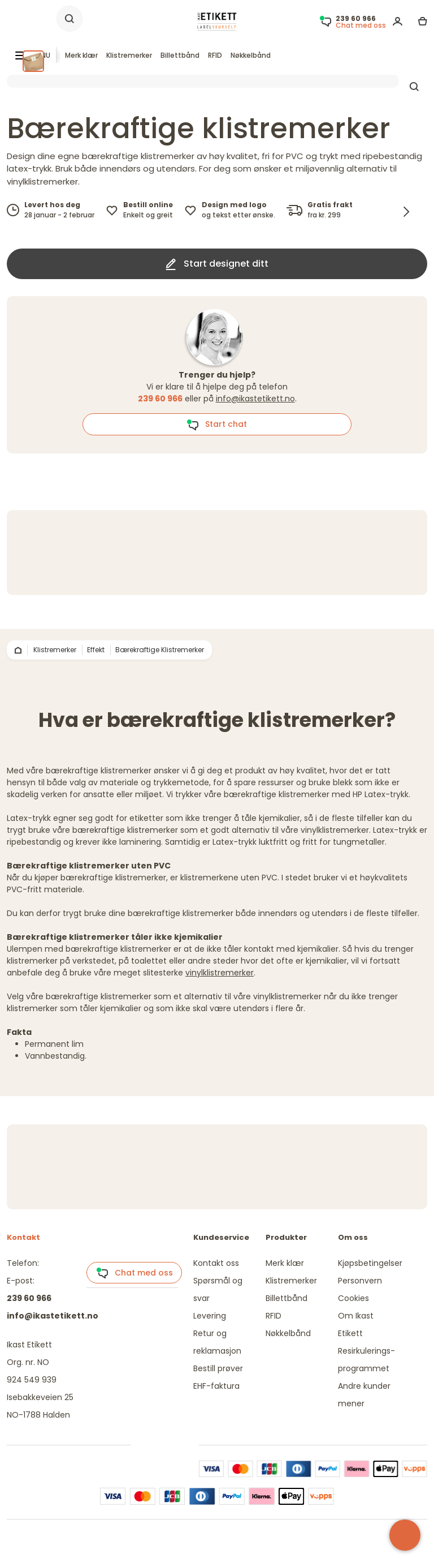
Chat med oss (134, 1273)
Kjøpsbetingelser (370, 1263)
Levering (209, 1315)
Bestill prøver (218, 1368)
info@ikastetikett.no (255, 398)
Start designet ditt (217, 263)
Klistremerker (129, 55)
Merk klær (81, 55)
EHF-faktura (216, 1386)
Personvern (360, 1280)
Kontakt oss (216, 1263)
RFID (215, 55)
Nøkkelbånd (251, 55)
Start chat (216, 424)
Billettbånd (179, 55)
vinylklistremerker (219, 972)
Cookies (353, 1298)
